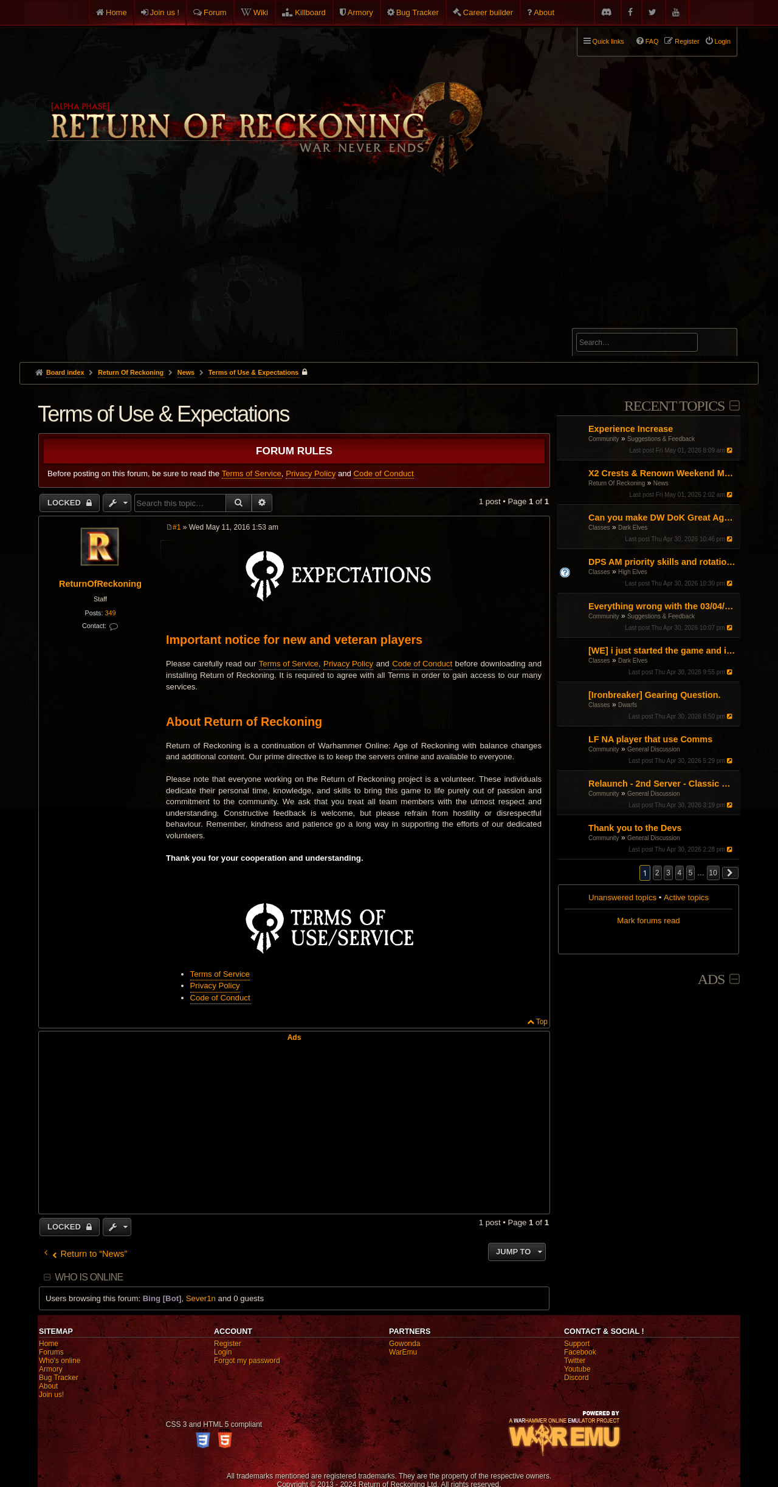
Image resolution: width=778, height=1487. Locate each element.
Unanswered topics (622, 897)
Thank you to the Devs (635, 828)
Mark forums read (648, 920)
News (661, 483)
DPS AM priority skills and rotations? (662, 562)
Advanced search (614, 323)
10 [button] (713, 873)
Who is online (89, 1277)
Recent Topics (674, 406)
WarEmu (403, 1352)
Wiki (261, 12)
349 (110, 613)
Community (603, 439)
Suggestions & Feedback (661, 439)
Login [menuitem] (723, 41)
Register (227, 1343)
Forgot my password (247, 1360)
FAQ (652, 41)
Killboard (310, 12)
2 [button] (657, 873)
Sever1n (201, 1298)
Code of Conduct (384, 473)
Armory (360, 12)
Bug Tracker (417, 12)
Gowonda (404, 1343)
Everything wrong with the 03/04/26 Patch (662, 606)
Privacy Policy (311, 473)
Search (721, 344)
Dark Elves (632, 527)
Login (223, 1352)
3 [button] (668, 873)
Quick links (608, 41)
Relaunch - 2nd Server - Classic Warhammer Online (662, 783)
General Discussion (653, 749)
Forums (51, 1352)
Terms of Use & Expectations (253, 372)
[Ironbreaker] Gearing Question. (654, 695)
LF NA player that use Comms (650, 739)
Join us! (51, 1394)
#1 (177, 527)
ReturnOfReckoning (100, 584)
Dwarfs (627, 705)
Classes (599, 527)
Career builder (488, 12)
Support (577, 1343)
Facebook (580, 1352)
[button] (730, 873)
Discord (576, 1377)
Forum (215, 12)
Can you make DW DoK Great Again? (662, 517)
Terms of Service (251, 473)
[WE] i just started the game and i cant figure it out (662, 650)
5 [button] (691, 873)
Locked (65, 502)
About (544, 12)
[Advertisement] (389, 271)
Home (116, 12)
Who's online (59, 1360)
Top (542, 1021)
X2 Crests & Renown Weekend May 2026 (662, 473)
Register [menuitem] (687, 41)
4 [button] (680, 873)
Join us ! (164, 12)
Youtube (577, 1369)
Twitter (574, 1360)
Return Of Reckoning (616, 483)
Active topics (686, 897)
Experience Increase (630, 429)
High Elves (632, 572)
